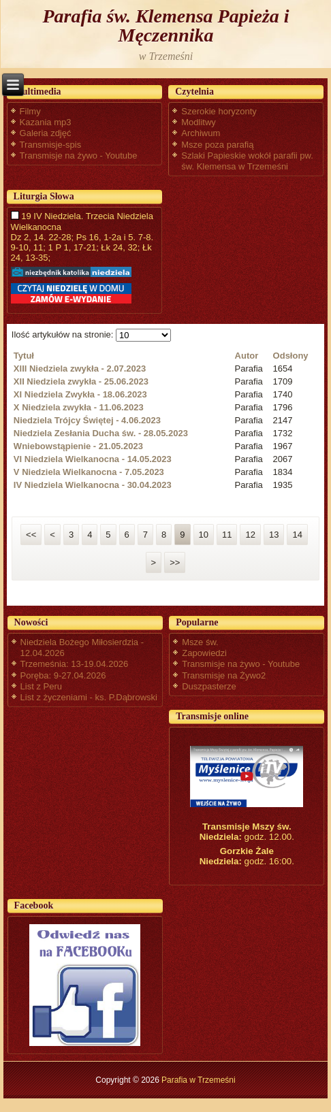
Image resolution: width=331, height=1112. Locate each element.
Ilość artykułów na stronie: (64, 334)
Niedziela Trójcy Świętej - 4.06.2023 (87, 420)
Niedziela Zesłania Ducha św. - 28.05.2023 (101, 433)
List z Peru (41, 686)
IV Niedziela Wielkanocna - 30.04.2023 (93, 485)
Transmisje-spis (51, 145)
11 (227, 534)
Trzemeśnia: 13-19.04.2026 (74, 664)
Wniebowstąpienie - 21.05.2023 (78, 446)
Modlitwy (198, 122)
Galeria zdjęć (46, 133)
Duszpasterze (209, 686)
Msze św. (200, 642)
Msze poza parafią (217, 145)
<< (31, 534)
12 (250, 534)
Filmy (30, 111)
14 (297, 534)
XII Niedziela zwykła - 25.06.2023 (81, 381)
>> (175, 562)
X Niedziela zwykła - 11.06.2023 (79, 407)
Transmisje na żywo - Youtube (79, 155)
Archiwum (200, 133)
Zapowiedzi (204, 653)
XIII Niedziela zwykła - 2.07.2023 (80, 368)
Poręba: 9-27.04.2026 (63, 675)
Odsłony (291, 355)
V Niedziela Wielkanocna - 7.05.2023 (89, 472)
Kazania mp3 (46, 122)
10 (203, 534)
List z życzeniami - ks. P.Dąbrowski (88, 697)
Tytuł (24, 355)
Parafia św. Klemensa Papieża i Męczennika (165, 25)
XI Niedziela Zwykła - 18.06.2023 (80, 394)
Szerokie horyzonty (219, 111)
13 (274, 534)
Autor (247, 355)
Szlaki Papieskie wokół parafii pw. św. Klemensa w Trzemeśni (247, 160)
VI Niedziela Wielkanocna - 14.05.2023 (93, 459)
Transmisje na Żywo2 (224, 675)
